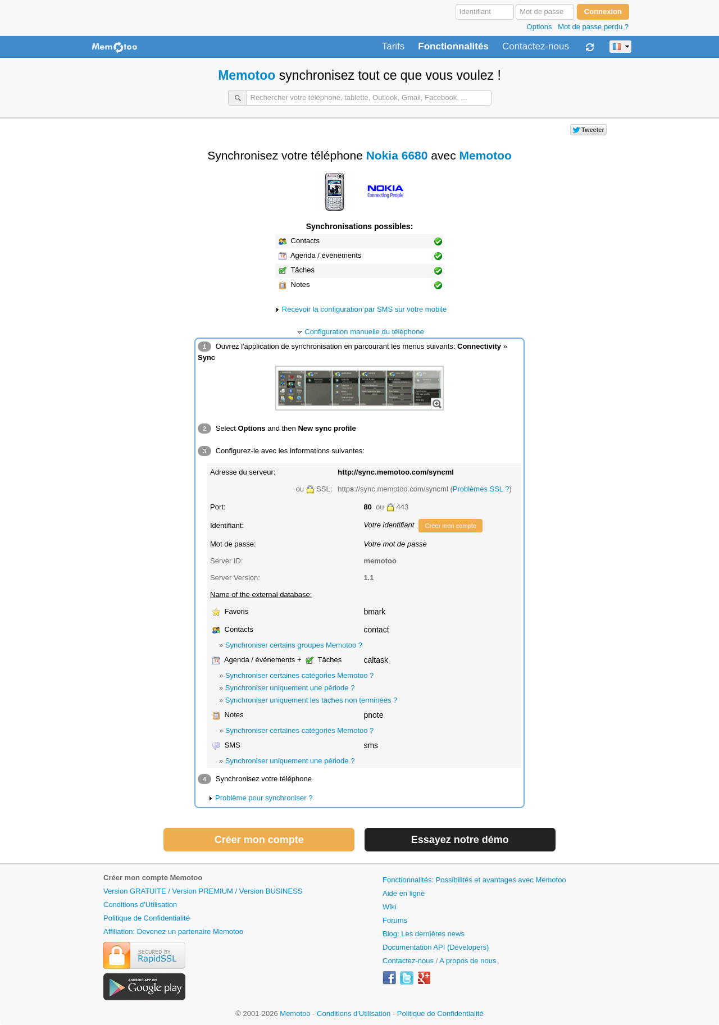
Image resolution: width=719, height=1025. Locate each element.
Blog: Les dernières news (424, 934)
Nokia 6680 (397, 155)
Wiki (390, 907)
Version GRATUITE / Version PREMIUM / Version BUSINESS (202, 891)
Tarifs (393, 47)
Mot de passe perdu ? (593, 26)
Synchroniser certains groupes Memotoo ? (293, 645)
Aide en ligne (404, 893)
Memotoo (246, 75)
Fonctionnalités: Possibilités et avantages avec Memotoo (474, 880)
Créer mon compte (450, 525)
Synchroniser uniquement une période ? (290, 688)
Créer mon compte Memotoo (152, 877)
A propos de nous (467, 960)
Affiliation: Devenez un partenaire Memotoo (173, 931)
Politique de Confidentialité (146, 918)
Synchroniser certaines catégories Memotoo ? (299, 675)
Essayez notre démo (460, 839)
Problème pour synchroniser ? (263, 798)
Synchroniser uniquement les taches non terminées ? (311, 700)
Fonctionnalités (453, 47)
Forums (395, 920)
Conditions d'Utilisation (140, 904)
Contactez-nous (535, 47)
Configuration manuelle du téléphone (364, 331)
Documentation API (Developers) (436, 947)
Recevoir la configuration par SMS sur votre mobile (364, 309)
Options (539, 26)
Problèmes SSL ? (481, 489)
